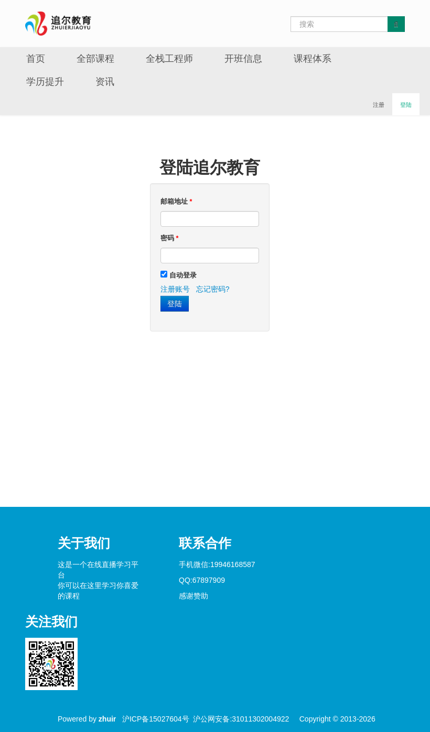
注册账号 (175, 289)
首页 (35, 58)
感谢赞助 (193, 596)
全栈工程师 (169, 58)
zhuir (107, 719)
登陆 (406, 105)
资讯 (104, 81)
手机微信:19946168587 (217, 564)
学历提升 (45, 81)
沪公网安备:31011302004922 (241, 719)
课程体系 (312, 58)
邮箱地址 (176, 201)
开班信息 (243, 58)
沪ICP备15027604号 (155, 719)
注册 (378, 105)
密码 (169, 238)
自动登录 (183, 275)
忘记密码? (213, 289)
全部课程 (95, 58)
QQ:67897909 (202, 580)
